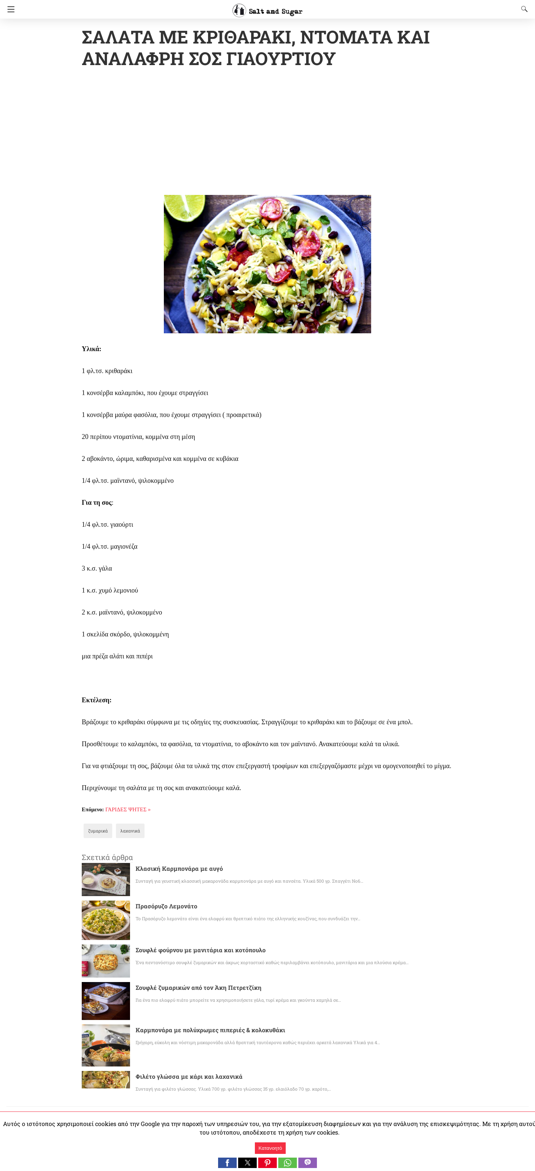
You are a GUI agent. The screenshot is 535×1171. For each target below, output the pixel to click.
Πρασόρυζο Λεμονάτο (163, 907)
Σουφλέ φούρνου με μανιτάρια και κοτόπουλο (193, 950)
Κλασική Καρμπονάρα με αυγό (175, 869)
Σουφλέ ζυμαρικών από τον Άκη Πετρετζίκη (191, 988)
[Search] (522, 9)
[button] (227, 1163)
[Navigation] (9, 9)
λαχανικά (125, 831)
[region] (267, 133)
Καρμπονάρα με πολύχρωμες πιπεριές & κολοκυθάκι (202, 1030)
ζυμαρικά (96, 831)
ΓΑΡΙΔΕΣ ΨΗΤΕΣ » (128, 810)
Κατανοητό (270, 1148)
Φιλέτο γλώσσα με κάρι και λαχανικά (183, 1077)
